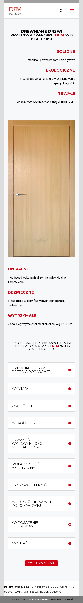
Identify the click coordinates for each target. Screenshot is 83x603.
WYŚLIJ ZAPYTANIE (41, 563)
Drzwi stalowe (17, 599)
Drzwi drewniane (37, 599)
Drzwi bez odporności (62, 599)
